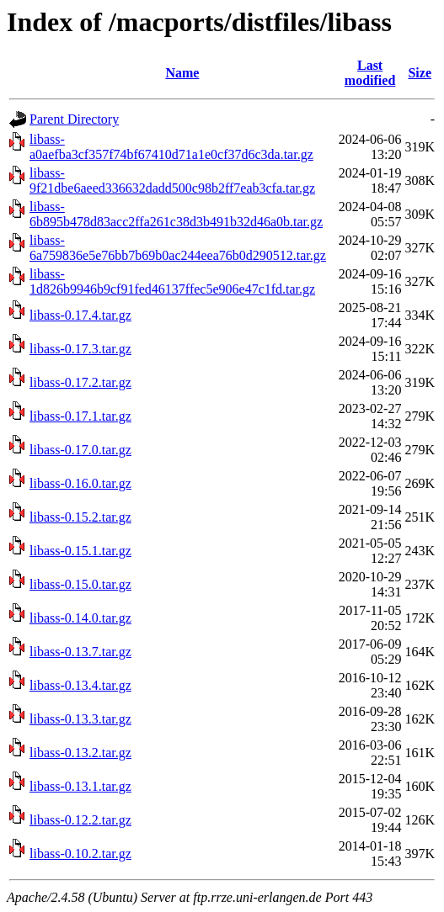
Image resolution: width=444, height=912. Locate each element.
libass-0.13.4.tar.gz (80, 685)
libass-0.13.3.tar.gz (80, 719)
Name (182, 73)
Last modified (370, 72)
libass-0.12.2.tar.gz (80, 820)
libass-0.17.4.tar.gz (80, 315)
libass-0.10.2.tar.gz (80, 853)
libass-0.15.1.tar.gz (80, 550)
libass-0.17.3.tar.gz (80, 349)
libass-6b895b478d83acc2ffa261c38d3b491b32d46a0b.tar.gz (176, 214)
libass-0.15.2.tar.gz (80, 517)
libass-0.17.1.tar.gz (80, 416)
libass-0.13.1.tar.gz (80, 786)
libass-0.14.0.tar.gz (80, 618)
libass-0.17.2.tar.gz (80, 382)
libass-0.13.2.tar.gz (80, 752)
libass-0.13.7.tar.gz (80, 651)
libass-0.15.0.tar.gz (80, 584)
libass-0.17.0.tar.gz (80, 450)
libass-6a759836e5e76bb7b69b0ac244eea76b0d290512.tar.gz (177, 247)
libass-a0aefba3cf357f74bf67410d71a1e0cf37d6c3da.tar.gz (171, 147)
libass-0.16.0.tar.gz (80, 483)
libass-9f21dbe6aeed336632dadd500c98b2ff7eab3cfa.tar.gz (172, 180)
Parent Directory (74, 119)
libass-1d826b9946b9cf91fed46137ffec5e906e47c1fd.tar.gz (172, 281)
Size (419, 73)
